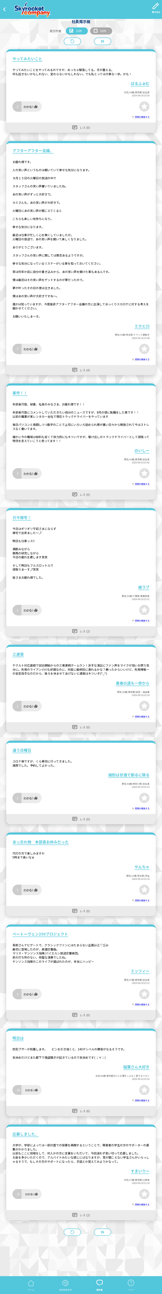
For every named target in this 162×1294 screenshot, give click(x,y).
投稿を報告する (142, 116)
